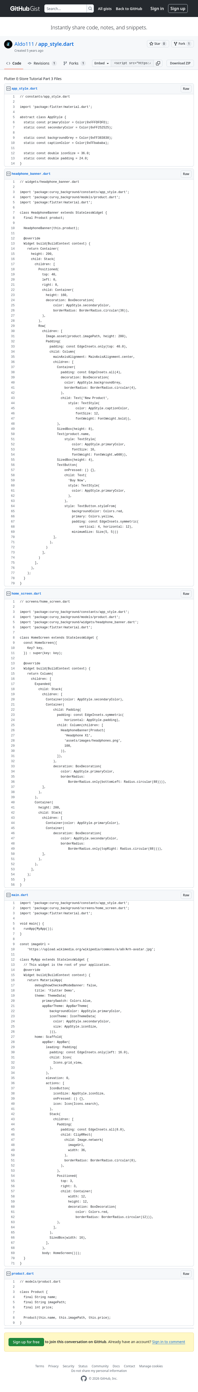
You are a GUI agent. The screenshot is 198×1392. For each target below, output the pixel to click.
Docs (116, 1366)
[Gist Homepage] (25, 8)
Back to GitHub (129, 8)
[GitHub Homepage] (84, 1378)
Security (68, 1366)
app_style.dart (56, 43)
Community (100, 1366)
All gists (105, 8)
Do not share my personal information (99, 1371)
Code (13, 63)
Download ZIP (180, 63)
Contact (129, 1366)
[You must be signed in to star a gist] (158, 43)
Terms (39, 1366)
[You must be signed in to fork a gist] (182, 43)
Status (82, 1366)
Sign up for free (26, 1341)
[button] (158, 63)
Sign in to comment (168, 1341)
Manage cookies (151, 1366)
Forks (74, 63)
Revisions (42, 63)
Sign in (157, 8)
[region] (99, 130)
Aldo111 (24, 43)
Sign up (177, 8)
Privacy (53, 1366)
